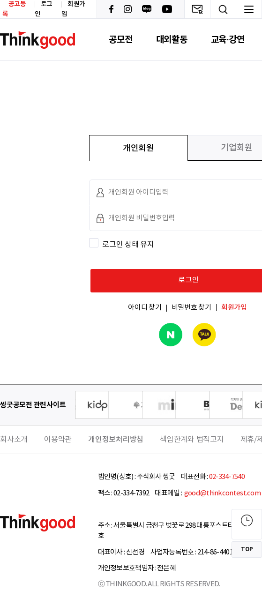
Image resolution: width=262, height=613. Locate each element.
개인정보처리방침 (115, 439)
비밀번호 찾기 (191, 308)
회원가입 (234, 308)
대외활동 (171, 39)
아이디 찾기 (145, 308)
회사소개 (14, 439)
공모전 (120, 39)
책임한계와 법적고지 (192, 439)
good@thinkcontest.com (222, 493)
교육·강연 (228, 39)
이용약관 (58, 439)
